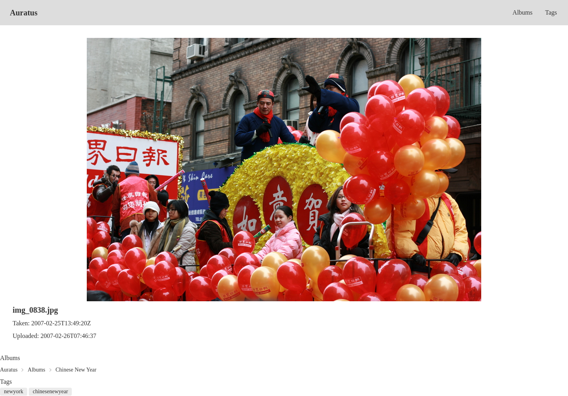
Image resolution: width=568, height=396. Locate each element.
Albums (522, 12)
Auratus (23, 12)
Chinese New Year (76, 370)
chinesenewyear (50, 391)
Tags (551, 12)
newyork (13, 391)
